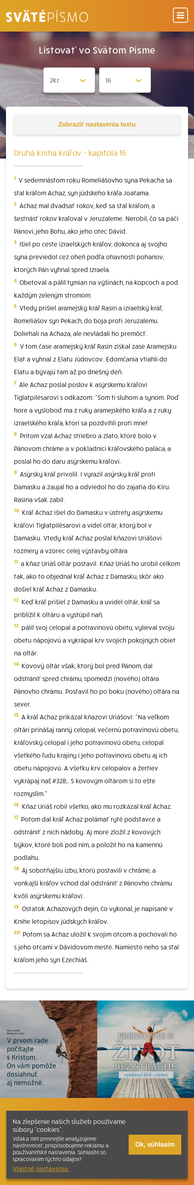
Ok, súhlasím (155, 1144)
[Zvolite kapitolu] (125, 80)
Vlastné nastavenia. (41, 1168)
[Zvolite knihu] (69, 80)
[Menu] (180, 16)
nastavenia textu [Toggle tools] (96, 124)
